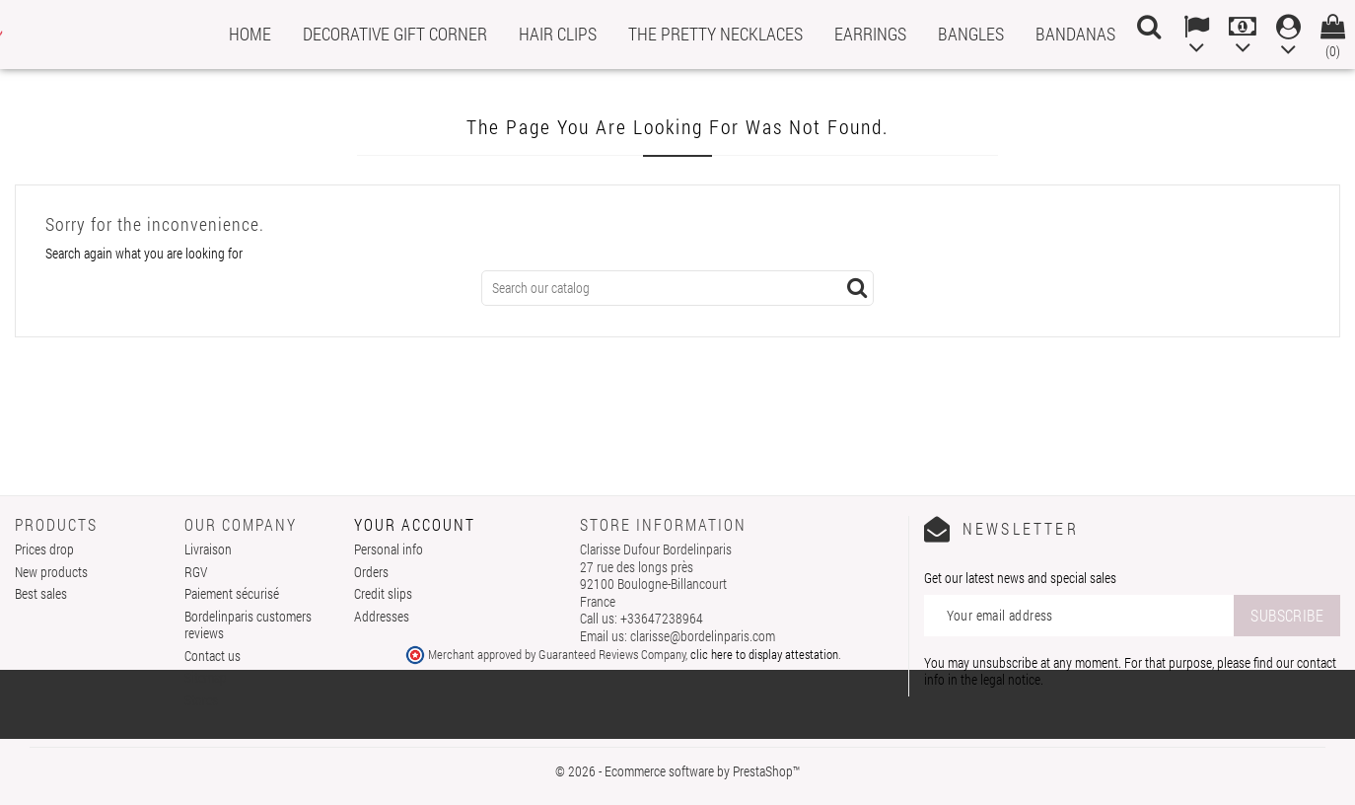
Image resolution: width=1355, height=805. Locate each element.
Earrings (870, 33)
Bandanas (1075, 33)
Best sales (41, 593)
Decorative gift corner (395, 33)
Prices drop (44, 549)
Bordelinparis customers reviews (248, 625)
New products (51, 571)
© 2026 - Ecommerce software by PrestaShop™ (677, 771)
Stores (201, 700)
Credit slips (383, 593)
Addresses (381, 616)
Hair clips (558, 33)
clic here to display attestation (764, 654)
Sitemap (205, 677)
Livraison (208, 549)
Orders (371, 571)
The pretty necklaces (715, 33)
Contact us (212, 655)
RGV (195, 571)
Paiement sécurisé (231, 593)
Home (250, 33)
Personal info (388, 549)
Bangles (971, 33)
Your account (414, 524)
